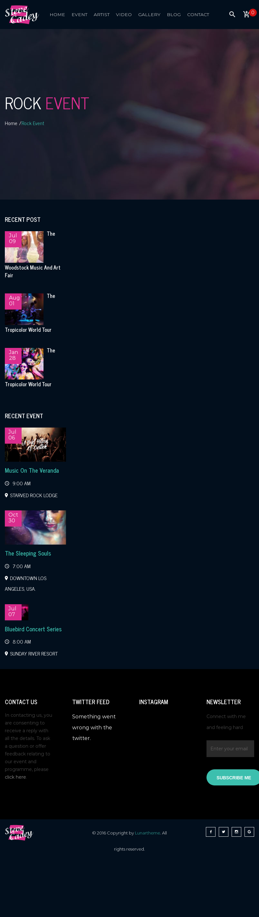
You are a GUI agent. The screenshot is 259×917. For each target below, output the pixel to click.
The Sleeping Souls (28, 553)
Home (11, 123)
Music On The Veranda (32, 470)
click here (15, 777)
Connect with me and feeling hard (226, 722)
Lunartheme (147, 832)
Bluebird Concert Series (33, 629)
